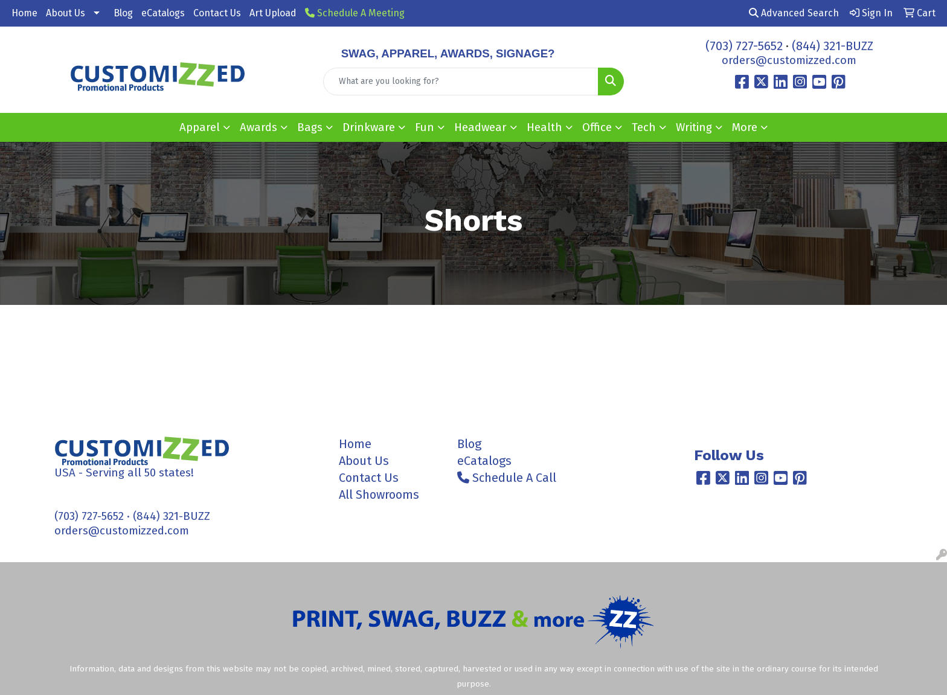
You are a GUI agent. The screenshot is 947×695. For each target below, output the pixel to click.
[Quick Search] (461, 81)
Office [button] (597, 127)
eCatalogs (163, 13)
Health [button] (544, 127)
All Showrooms (379, 494)
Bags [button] (310, 127)
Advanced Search (794, 13)
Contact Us (217, 13)
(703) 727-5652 (744, 46)
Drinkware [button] (368, 127)
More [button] (744, 127)
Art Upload (273, 13)
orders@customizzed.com (789, 60)
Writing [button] (694, 127)
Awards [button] (258, 127)
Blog (123, 13)
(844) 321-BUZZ (832, 46)
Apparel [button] (199, 127)
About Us (65, 13)
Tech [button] (644, 127)
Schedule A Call (506, 477)
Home (24, 13)
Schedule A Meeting (355, 13)
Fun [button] (424, 127)
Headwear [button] (480, 127)
